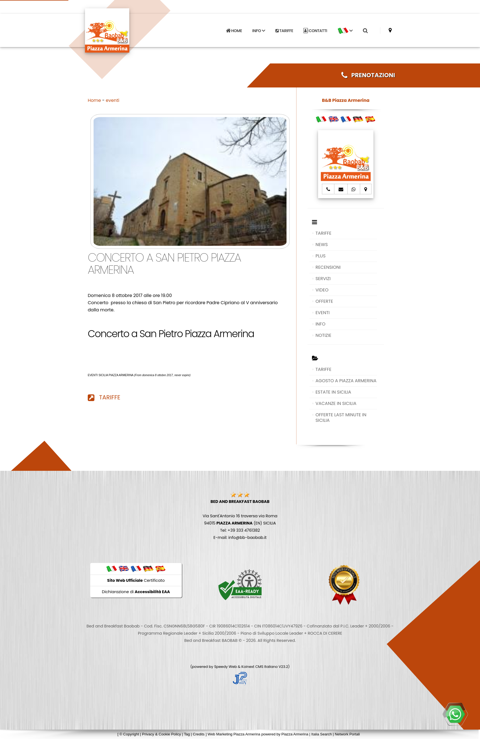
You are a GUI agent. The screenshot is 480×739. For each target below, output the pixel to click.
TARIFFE (284, 30)
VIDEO (322, 290)
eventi (112, 100)
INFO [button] (258, 31)
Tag (187, 734)
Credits (199, 734)
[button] (344, 31)
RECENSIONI (328, 267)
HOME (234, 30)
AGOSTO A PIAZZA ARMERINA (346, 381)
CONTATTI (315, 30)
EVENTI (323, 312)
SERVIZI (323, 278)
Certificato (136, 580)
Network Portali (347, 734)
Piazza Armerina (295, 734)
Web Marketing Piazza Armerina (234, 734)
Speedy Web (225, 666)
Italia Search (321, 734)
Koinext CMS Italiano (259, 666)
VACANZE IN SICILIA (336, 403)
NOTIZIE (323, 335)
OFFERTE (324, 301)
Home (94, 100)
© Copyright (129, 734)
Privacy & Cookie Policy (161, 734)
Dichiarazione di (136, 592)
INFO (321, 324)
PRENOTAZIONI (368, 75)
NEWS (322, 244)
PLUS (321, 256)
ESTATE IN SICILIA (333, 392)
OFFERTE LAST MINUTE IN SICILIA (341, 417)
